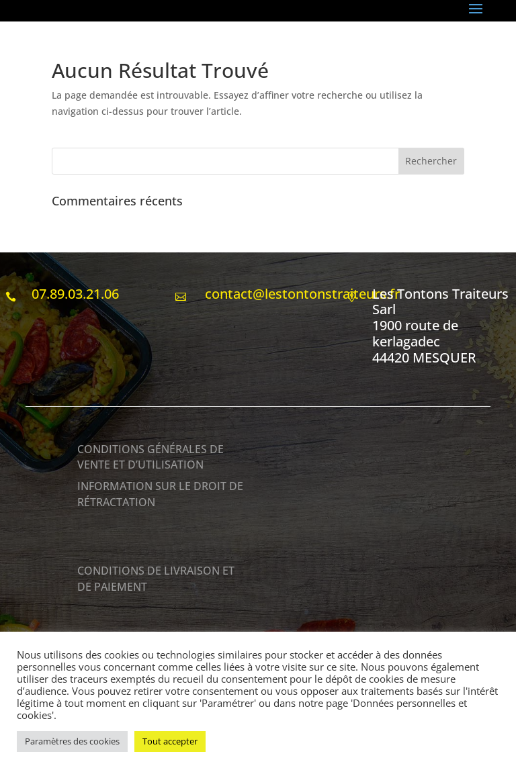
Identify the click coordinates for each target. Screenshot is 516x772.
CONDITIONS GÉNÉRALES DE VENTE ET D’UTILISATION (150, 457)
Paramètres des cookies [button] (72, 741)
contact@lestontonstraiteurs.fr (301, 294)
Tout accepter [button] (170, 741)
